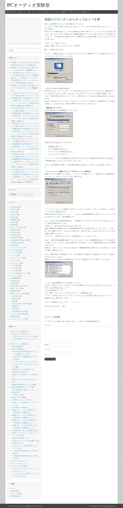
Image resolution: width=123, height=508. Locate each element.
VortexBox (14, 235)
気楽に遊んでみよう (17, 286)
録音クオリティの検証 (25, 12)
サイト (47, 354)
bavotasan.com (111, 506)
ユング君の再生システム (19, 273)
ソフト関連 (14, 265)
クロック (14, 260)
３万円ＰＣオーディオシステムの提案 (25, 336)
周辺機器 (14, 278)
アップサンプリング (17, 248)
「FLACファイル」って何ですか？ (22, 400)
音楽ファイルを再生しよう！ (22, 334)
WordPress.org (16, 496)
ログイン (14, 488)
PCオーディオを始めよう (19, 331)
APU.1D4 (14, 207)
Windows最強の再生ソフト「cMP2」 (23, 387)
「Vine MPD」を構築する (19, 407)
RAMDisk (14, 230)
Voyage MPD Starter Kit (19, 240)
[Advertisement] (25, 31)
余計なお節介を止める (52, 306)
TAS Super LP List (18, 311)
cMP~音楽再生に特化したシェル (23, 390)
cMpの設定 (16, 392)
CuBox (13, 212)
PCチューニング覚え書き (19, 344)
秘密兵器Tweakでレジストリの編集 (24, 384)
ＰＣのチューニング (17, 319)
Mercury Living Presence (20, 303)
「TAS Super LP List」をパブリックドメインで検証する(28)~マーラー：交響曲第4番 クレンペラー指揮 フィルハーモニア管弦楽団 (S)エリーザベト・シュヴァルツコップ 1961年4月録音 (25, 78)
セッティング (15, 263)
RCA (13, 309)
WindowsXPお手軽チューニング (60, 214)
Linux (13, 222)
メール (47, 349)
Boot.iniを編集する (18, 349)
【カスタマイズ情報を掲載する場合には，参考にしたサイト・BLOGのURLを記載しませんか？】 (77, 26)
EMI (13, 301)
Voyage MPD (83, 12)
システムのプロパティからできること (25, 362)
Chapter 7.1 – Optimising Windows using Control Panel (63, 226)
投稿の (15, 491)
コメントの (16, 493)
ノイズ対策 (14, 268)
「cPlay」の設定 (18, 395)
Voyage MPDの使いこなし (21, 438)
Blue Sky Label (11, 12)
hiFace (13, 217)
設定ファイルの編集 (19, 397)
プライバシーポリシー (18, 463)
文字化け (14, 281)
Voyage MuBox (16, 242)
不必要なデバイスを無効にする (22, 369)
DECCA (15, 298)
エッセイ (14, 255)
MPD (12, 225)
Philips (14, 306)
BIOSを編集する (17, 346)
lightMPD (64, 12)
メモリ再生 (55, 12)
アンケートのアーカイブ (19, 461)
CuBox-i (13, 214)
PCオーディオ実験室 (28, 5)
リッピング (14, 276)
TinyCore (73, 12)
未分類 (13, 283)
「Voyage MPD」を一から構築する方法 (24, 430)
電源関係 (14, 316)
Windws (13, 245)
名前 (47, 344)
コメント (48, 325)
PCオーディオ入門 (17, 227)
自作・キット (15, 288)
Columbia (15, 296)
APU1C (13, 209)
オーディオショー (17, 258)
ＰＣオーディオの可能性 (19, 466)
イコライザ (14, 253)
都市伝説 (46, 12)
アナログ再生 (37, 12)
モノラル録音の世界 (19, 314)
